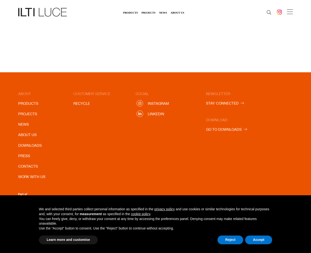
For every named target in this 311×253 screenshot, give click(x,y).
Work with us (31, 177)
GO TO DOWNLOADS (224, 129)
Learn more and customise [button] (68, 240)
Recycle (81, 103)
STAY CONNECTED (222, 103)
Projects (148, 12)
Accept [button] (258, 240)
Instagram (158, 103)
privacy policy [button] (164, 209)
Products (130, 12)
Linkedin (156, 114)
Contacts (28, 166)
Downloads (30, 145)
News (163, 12)
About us (177, 12)
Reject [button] (230, 240)
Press (24, 156)
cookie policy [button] (140, 214)
